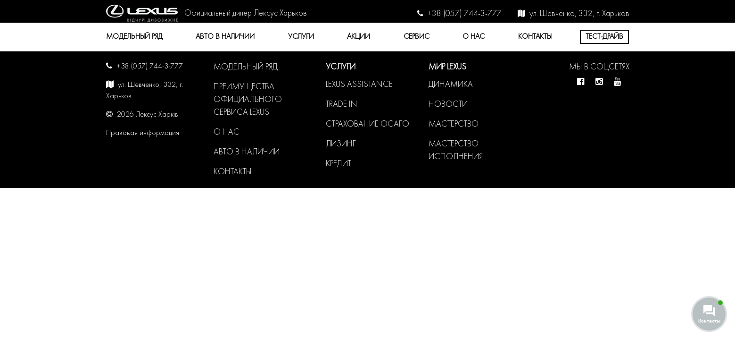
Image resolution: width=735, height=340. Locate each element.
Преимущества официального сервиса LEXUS (248, 100)
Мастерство (454, 124)
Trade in (341, 105)
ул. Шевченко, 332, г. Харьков (579, 14)
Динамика (451, 85)
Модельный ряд (134, 37)
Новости (448, 105)
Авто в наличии (225, 37)
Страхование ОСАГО (367, 124)
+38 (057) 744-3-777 (465, 14)
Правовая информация (142, 133)
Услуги (301, 37)
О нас (473, 37)
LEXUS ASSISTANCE (359, 85)
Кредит (338, 164)
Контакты (535, 37)
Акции (358, 37)
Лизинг (341, 144)
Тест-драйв (604, 37)
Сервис (416, 37)
